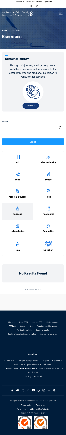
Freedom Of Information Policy (33, 413)
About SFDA (23, 322)
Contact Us (20, 2)
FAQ (31, 326)
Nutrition (48, 250)
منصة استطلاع (33, 364)
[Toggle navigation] (60, 13)
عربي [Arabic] (36, 6)
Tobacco (17, 214)
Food (17, 179)
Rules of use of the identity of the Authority (33, 409)
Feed (48, 197)
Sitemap (11, 322)
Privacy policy (26, 405)
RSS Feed (12, 326)
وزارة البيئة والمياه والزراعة (50, 368)
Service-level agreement (49, 334)
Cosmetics (48, 231)
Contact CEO (37, 322)
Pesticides (48, 214)
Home (4, 30)
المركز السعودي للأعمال (33, 376)
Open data (48, 2)
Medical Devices (18, 197)
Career (22, 326)
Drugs (48, 179)
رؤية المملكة (9, 360)
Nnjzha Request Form (34, 2)
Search (5, 121)
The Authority (48, 162)
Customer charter (42, 330)
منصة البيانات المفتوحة (52, 360)
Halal (17, 250)
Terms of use (40, 405)
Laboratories (17, 231)
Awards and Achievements (47, 326)
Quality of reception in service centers (22, 334)
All (17, 162)
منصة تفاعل (48, 364)
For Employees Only (24, 330)
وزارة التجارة (33, 372)
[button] (31, 5)
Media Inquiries (52, 322)
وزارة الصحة (18, 364)
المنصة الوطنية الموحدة (28, 360)
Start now (31, 106)
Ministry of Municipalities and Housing (20, 368)
